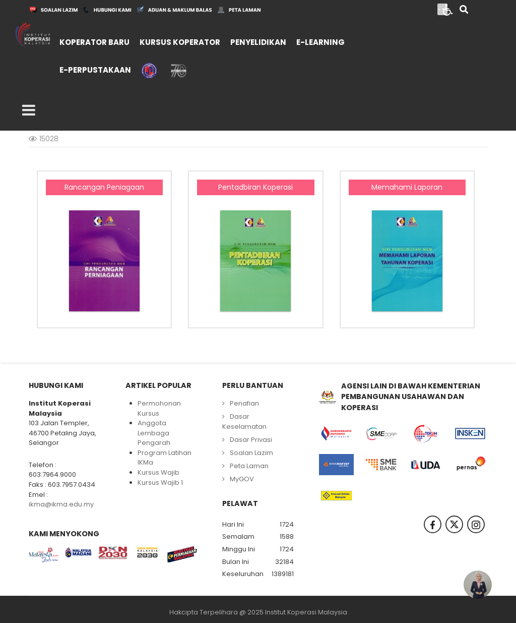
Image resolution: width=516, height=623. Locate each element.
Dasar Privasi (251, 439)
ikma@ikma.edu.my (61, 504)
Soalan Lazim (251, 453)
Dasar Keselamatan (244, 421)
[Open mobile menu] (28, 110)
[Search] (464, 10)
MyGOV (242, 479)
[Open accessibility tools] (448, 9)
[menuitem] (94, 41)
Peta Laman (249, 466)
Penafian (244, 403)
